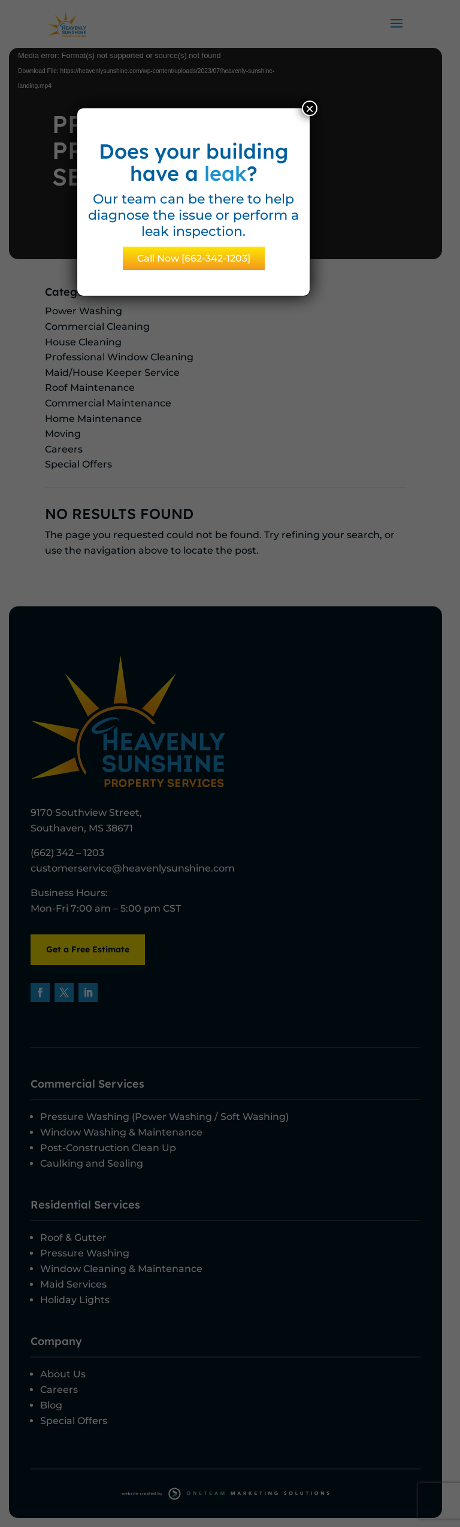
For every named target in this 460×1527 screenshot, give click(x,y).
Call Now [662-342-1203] (193, 258)
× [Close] (309, 108)
